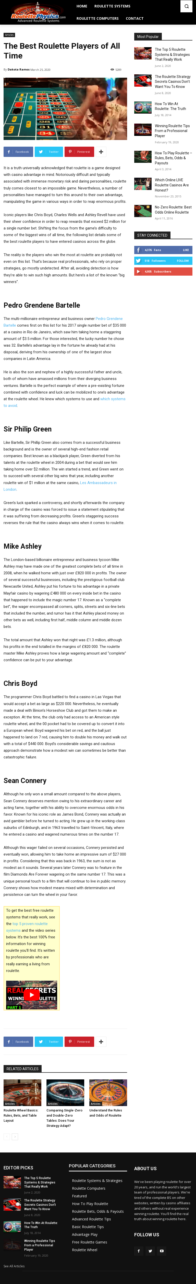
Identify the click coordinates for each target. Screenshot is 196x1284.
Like (186, 250)
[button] (186, 6)
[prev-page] (7, 1136)
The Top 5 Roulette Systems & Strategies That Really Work (172, 54)
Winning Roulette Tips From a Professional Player (172, 131)
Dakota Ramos (19, 69)
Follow (183, 261)
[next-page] (15, 1136)
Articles (9, 35)
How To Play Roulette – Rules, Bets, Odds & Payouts (173, 158)
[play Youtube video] (31, 995)
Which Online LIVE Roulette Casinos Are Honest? (172, 185)
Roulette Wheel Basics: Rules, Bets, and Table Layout (21, 1115)
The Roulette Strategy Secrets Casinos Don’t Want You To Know (173, 82)
